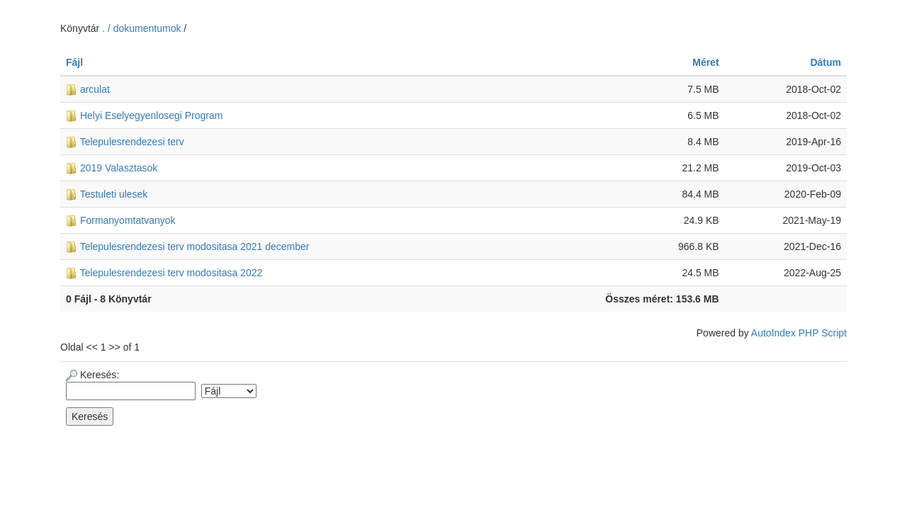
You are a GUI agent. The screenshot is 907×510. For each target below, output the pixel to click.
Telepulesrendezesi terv (125, 141)
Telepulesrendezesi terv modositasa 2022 (164, 272)
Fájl (74, 62)
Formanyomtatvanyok (121, 220)
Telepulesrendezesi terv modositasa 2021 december (187, 246)
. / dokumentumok (143, 28)
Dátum (825, 62)
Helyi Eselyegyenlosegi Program (144, 115)
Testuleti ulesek (106, 194)
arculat (88, 89)
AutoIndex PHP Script (799, 333)
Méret (705, 62)
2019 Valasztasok (111, 168)
